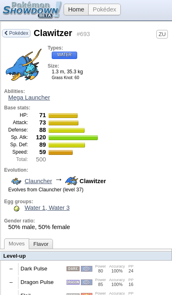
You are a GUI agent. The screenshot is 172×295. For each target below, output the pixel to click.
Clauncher (30, 181)
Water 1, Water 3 (47, 207)
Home (74, 9)
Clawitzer (53, 33)
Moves (17, 244)
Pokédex (104, 9)
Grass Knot (62, 77)
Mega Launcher (29, 97)
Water (64, 54)
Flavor (40, 244)
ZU (162, 34)
